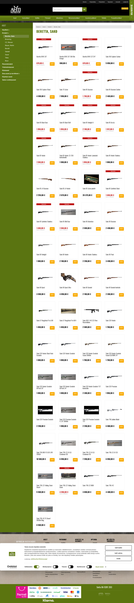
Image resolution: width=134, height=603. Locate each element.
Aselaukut (111, 548)
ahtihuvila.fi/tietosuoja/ (39, 591)
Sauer (7, 54)
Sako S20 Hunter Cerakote (67, 353)
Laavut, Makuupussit (82, 565)
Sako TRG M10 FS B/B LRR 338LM (44, 453)
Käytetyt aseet (7, 77)
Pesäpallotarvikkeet (116, 18)
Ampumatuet (64, 570)
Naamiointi (111, 562)
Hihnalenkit (64, 558)
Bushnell (95, 546)
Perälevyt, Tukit (65, 564)
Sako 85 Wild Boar (65, 221)
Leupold (95, 557)
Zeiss (94, 569)
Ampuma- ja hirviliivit (82, 544)
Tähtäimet (63, 568)
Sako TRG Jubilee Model (112, 419)
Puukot (110, 566)
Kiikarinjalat (64, 560)
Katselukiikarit (96, 573)
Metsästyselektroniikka (114, 560)
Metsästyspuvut (81, 550)
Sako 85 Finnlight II (88, 122)
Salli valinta (118, 586)
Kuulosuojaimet (112, 558)
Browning (8, 39)
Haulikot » (5, 30)
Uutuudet (118, 2)
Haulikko (63, 542)
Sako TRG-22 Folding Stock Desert (44, 486)
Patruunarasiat (49, 572)
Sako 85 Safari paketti (89, 188)
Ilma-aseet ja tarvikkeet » (11, 73)
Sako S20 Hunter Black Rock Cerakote (44, 354)
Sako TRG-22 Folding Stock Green (68, 486)
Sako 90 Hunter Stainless (90, 254)
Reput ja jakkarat (81, 572)
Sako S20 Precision (111, 386)
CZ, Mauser (9, 42)
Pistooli (63, 549)
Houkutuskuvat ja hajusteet (113, 551)
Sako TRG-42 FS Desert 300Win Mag (43, 519)
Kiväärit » (5, 33)
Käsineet (79, 548)
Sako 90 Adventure (88, 221)
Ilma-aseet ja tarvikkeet (51, 553)
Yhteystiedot (102, 2)
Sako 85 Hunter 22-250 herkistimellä (66, 156)
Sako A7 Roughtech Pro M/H (68, 320)
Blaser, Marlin (9, 45)
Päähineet (79, 552)
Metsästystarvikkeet (74, 18)
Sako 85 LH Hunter (65, 188)
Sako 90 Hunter (64, 254)
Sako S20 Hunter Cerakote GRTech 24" (67, 387)
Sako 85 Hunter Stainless (113, 155)
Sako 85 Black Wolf (65, 122)
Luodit (46, 570)
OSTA (52, 64)
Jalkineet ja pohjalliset (82, 546)
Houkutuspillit (112, 554)
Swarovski (95, 565)
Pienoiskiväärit (7, 64)
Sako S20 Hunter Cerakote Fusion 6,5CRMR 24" (113, 354)
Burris (94, 544)
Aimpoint (95, 542)
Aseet (14, 18)
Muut (6, 61)
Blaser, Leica (96, 549)
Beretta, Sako (10, 36)
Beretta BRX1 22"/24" (89, 56)
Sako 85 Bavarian (88, 89)
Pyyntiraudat (112, 568)
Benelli (7, 48)
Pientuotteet (80, 570)
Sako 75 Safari (64, 89)
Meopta (94, 559)
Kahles (94, 555)
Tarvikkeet (79, 558)
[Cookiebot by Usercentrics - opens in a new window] (12, 599)
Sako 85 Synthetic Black (113, 188)
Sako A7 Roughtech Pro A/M (44, 320)
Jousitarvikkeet (112, 574)
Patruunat (47, 18)
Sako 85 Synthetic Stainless (44, 221)
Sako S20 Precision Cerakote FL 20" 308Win (68, 420)
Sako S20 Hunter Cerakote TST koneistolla (92, 387)
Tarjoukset (110, 2)
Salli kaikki (118, 580)
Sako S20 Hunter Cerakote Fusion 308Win (90, 354)
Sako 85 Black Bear (42, 122)
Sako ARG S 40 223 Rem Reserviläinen (90, 321)
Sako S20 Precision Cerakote (44, 419)
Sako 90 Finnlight (41, 254)
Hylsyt (46, 566)
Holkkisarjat (48, 564)
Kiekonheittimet (112, 556)
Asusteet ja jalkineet (90, 18)
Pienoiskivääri (64, 546)
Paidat (78, 554)
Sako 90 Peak (110, 254)
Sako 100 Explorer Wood (43, 89)
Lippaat (63, 562)
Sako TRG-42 (110, 485)
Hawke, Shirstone (97, 553)
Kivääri (63, 544)
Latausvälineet (48, 568)
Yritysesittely (92, 2)
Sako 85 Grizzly (110, 122)
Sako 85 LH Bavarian (42, 188)
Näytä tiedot (99, 599)
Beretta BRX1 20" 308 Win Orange (67, 57)
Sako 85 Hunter (40, 155)
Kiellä (118, 591)
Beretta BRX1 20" (41, 56)
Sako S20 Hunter (111, 320)
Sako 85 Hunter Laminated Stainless (90, 156)
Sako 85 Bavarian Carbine (113, 89)
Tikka (7, 58)
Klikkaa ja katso (30, 560)
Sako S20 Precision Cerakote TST (91, 420)
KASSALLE (124, 8)
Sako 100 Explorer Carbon (113, 56)
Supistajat (63, 566)
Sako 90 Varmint (87, 287)
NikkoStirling (96, 551)
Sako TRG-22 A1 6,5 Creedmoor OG (89, 453)
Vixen (94, 567)
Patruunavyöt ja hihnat (114, 564)
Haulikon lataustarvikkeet (51, 574)
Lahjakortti (125, 2)
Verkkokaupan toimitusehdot (25, 566)
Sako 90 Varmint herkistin (113, 287)
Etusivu (84, 2)
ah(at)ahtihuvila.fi (19, 560)
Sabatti (7, 51)
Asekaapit (111, 546)
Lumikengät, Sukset (82, 568)
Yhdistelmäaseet (8, 67)
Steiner (94, 563)
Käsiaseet (5, 70)
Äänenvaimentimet (65, 572)
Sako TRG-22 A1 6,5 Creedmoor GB (65, 453)
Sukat (78, 556)
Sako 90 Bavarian (111, 221)
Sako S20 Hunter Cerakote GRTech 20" (44, 387)
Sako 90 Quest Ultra (65, 287)
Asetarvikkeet (25, 18)
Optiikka (37, 18)
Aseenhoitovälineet (66, 556)
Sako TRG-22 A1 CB (112, 452)
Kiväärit (49, 27)
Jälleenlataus (59, 18)
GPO (94, 561)
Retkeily (104, 18)
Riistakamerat (112, 570)
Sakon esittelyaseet (9, 80)
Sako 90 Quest (40, 287)
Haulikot (47, 542)
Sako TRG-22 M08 (88, 485)
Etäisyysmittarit (96, 571)
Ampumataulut (112, 544)
